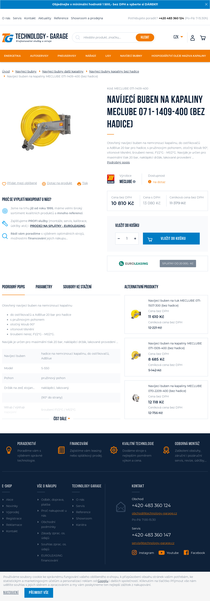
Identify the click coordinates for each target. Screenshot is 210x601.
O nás (6, 18)
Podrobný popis (118, 162)
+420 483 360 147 (151, 535)
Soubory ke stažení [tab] (77, 287)
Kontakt (30, 18)
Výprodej (12, 512)
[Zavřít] (206, 4)
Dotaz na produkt (59, 183)
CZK (176, 37)
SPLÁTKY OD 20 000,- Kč (177, 263)
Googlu (103, 581)
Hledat (145, 38)
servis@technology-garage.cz (153, 543)
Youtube (173, 553)
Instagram (146, 553)
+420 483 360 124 (151, 505)
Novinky (12, 506)
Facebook (198, 553)
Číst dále (60, 419)
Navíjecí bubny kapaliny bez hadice (114, 71)
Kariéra (81, 525)
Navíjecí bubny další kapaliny (62, 71)
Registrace (14, 518)
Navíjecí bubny (26, 71)
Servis (17, 18)
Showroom (84, 518)
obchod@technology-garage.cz (154, 513)
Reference (61, 18)
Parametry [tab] (44, 287)
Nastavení (11, 593)
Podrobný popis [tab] (13, 287)
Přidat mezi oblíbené (22, 183)
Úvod (6, 71)
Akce (9, 499)
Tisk (85, 183)
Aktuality (44, 18)
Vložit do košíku (168, 239)
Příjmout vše (39, 593)
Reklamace (14, 525)
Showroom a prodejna (87, 18)
